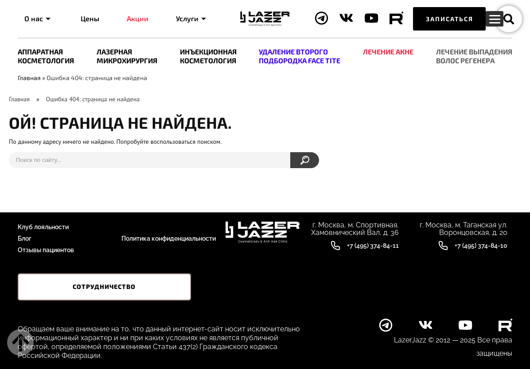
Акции (137, 18)
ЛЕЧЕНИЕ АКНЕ (388, 51)
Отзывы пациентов (46, 250)
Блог (24, 238)
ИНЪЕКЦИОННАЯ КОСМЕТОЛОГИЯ (208, 56)
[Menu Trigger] (494, 19)
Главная (29, 77)
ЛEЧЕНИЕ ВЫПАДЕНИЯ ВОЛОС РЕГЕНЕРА (474, 56)
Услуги (191, 18)
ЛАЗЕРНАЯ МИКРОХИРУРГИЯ (127, 56)
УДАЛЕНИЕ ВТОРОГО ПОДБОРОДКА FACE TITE (299, 56)
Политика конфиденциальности (168, 238)
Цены (90, 18)
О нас (37, 18)
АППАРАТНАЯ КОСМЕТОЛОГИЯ (46, 56)
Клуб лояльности (43, 227)
